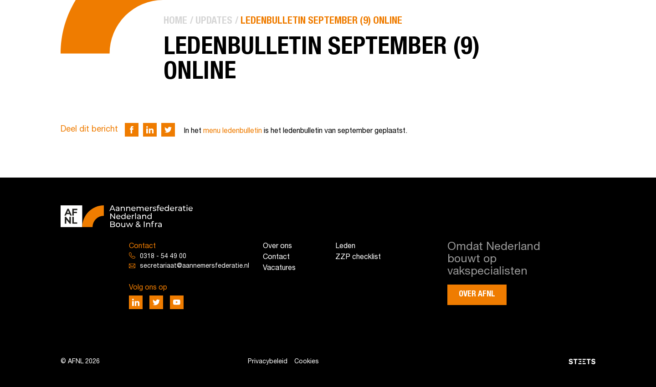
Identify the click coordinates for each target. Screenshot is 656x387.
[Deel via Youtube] (177, 302)
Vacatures (279, 268)
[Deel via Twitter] (168, 130)
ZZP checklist (358, 257)
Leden (345, 246)
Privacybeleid (267, 362)
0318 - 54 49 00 (163, 257)
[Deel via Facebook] (131, 130)
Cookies (306, 362)
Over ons (277, 246)
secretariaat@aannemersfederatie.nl (194, 266)
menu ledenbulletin (232, 131)
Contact (276, 257)
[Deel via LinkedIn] (150, 130)
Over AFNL (477, 294)
